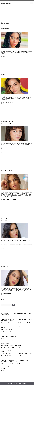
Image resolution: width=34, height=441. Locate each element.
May (15, 313)
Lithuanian (14, 347)
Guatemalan (14, 336)
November (3, 314)
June (17, 313)
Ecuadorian (5, 56)
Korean (11, 345)
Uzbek (11, 366)
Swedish (11, 361)
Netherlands (10, 353)
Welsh (2, 370)
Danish (2, 329)
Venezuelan (3, 368)
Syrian (17, 361)
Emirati (16, 331)
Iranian (14, 340)
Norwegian (30, 353)
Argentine (26, 319)
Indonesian (10, 340)
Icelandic (3, 340)
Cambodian (3, 326)
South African (16, 360)
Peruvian (7, 355)
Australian (3, 320)
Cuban (2, 327)
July (19, 313)
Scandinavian (3, 360)
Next (4, 299)
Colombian (19, 326)
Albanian (10, 319)
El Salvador (12, 331)
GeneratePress (23, 383)
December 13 (9, 199)
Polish (14, 355)
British (28, 322)
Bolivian (18, 322)
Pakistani (3, 355)
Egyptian (7, 331)
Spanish (27, 360)
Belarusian (11, 322)
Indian (6, 340)
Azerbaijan (11, 320)
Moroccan (27, 350)
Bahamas (3, 322)
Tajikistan (8, 363)
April (13, 313)
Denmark (6, 329)
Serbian (8, 360)
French (9, 334)
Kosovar (14, 345)
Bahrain (6, 322)
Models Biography (6, 3)
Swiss (14, 361)
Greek (10, 336)
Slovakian (12, 360)
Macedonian (3, 350)
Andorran (18, 319)
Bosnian (21, 322)
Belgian (14, 322)
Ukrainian (3, 366)
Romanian (3, 358)
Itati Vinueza (5, 28)
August (4, 102)
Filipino (2, 334)
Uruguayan (8, 366)
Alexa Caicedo (5, 266)
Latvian (2, 347)
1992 (3, 200)
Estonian (19, 331)
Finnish (6, 334)
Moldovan (23, 350)
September (25, 313)
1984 (3, 248)
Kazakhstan (3, 345)
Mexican (19, 350)
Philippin (10, 355)
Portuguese (18, 355)
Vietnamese (8, 368)
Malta (12, 350)
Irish (17, 340)
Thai (11, 363)
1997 (3, 294)
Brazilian (25, 322)
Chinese (15, 326)
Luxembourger (19, 347)
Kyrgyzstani (18, 345)
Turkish (13, 363)
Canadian (8, 326)
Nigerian (25, 353)
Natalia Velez (5, 74)
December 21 (9, 150)
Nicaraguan (21, 353)
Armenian (30, 319)
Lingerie (10, 347)
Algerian (14, 319)
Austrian (7, 320)
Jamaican (3, 343)
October (29, 313)
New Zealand (16, 353)
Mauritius (15, 350)
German (6, 336)
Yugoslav (3, 372)
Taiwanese (3, 363)
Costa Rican (27, 326)
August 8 (7, 102)
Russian (7, 358)
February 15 (13, 246)
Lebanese (6, 347)
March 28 (11, 293)
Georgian (3, 336)
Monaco (3, 351)
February (8, 246)
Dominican (10, 329)
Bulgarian (3, 323)
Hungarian (8, 338)
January (2, 313)
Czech (5, 327)
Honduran (3, 338)
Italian (22, 340)
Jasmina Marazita (6, 219)
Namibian (3, 353)
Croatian (23, 326)
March (8, 293)
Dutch (14, 329)
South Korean (22, 360)
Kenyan (7, 345)
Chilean (11, 326)
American (3, 319)
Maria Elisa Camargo (7, 121)
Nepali (6, 353)
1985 (3, 103)
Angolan (22, 319)
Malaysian (8, 350)
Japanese (7, 343)
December (4, 150)
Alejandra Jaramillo (6, 170)
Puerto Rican (22, 355)
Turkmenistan (18, 363)
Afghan (6, 319)
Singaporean (7, 361)
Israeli (19, 340)
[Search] (13, 305)
